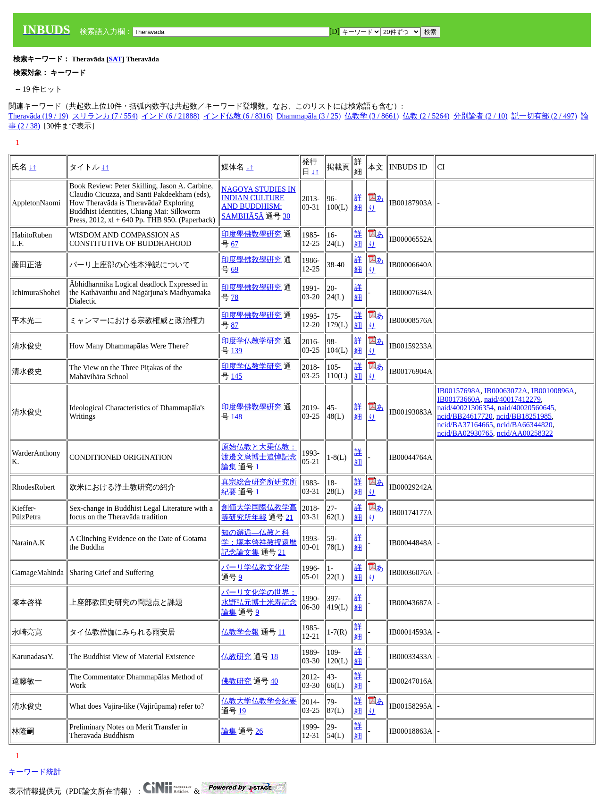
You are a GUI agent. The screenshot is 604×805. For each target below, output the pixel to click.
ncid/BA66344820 (525, 425)
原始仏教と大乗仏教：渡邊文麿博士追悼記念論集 (259, 457)
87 (234, 325)
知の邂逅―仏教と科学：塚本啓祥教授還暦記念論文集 (259, 542)
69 (234, 269)
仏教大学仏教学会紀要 (259, 701)
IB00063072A (506, 391)
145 (236, 376)
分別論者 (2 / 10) (480, 116)
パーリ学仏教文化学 (255, 567)
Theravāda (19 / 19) (38, 116)
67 (234, 244)
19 (242, 711)
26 (259, 731)
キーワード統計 (34, 772)
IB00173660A (458, 399)
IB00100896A (553, 391)
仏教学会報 (240, 632)
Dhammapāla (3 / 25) (309, 116)
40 (274, 681)
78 (234, 297)
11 (281, 632)
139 (236, 351)
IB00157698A (458, 391)
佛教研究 (236, 681)
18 (274, 656)
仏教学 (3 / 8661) (371, 116)
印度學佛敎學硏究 (251, 234)
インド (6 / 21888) (171, 116)
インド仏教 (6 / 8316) (238, 116)
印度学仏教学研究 (251, 341)
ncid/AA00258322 (525, 433)
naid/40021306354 (465, 408)
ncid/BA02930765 (465, 433)
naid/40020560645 (525, 408)
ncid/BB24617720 (464, 416)
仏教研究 (236, 656)
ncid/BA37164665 (465, 425)
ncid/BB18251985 (524, 416)
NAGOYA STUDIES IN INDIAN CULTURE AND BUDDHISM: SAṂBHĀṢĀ (258, 202)
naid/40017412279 (512, 399)
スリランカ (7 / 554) (105, 116)
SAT (115, 59)
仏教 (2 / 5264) (426, 116)
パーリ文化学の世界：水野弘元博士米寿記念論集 (259, 602)
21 (289, 517)
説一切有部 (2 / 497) (544, 116)
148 (236, 417)
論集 (228, 731)
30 (286, 216)
